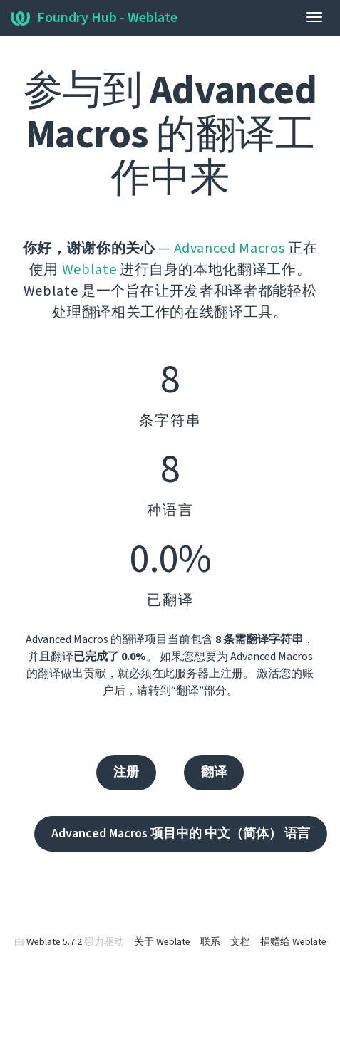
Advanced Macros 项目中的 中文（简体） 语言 (180, 833)
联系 (210, 942)
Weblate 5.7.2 (54, 942)
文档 (240, 942)
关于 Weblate (162, 942)
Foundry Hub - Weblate (94, 18)
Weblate (89, 270)
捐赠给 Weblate (293, 942)
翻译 (214, 772)
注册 (126, 772)
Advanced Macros (229, 248)
